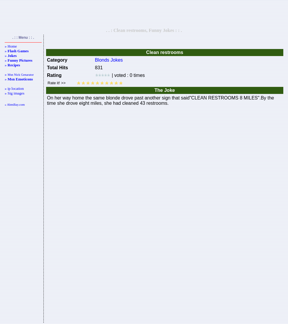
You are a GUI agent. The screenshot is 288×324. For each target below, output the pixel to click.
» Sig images (14, 93)
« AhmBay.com (15, 104)
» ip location (14, 88)
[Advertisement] (144, 14)
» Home (11, 46)
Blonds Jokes (109, 60)
